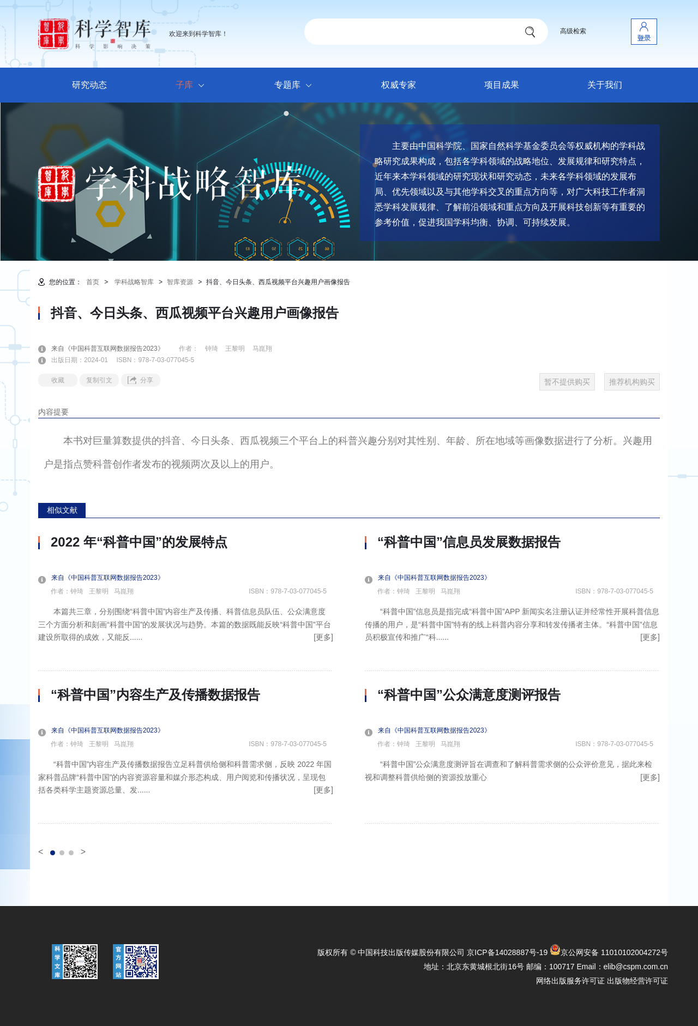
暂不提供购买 (567, 381)
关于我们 (604, 84)
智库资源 (180, 282)
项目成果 (501, 84)
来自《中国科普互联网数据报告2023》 (114, 348)
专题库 (295, 86)
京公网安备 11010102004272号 (609, 952)
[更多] (323, 637)
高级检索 (573, 31)
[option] (185, 679)
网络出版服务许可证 (570, 980)
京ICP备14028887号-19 (507, 952)
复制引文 (99, 380)
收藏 (57, 380)
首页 (92, 282)
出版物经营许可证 (637, 980)
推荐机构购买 (632, 381)
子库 (193, 86)
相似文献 (62, 510)
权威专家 (398, 84)
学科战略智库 (134, 282)
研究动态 (89, 84)
